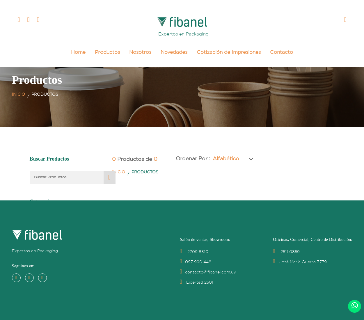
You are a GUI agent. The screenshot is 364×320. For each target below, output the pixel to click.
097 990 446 (195, 262)
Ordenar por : (198, 159)
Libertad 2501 (196, 282)
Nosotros (140, 52)
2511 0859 (286, 252)
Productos (107, 52)
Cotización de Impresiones (229, 52)
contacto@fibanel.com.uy (208, 272)
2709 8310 (194, 252)
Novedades (174, 52)
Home (78, 52)
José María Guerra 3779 (299, 262)
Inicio (18, 94)
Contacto (281, 52)
